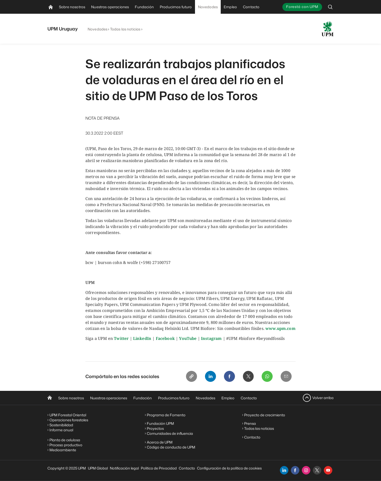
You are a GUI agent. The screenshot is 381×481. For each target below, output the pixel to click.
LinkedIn (142, 338)
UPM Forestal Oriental (67, 415)
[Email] (286, 376)
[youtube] (328, 470)
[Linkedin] (210, 376)
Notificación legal (124, 468)
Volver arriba (323, 397)
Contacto (249, 398)
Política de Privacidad (159, 468)
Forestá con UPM (302, 6)
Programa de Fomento (166, 415)
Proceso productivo (65, 445)
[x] (317, 470)
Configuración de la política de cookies (229, 468)
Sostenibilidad (61, 425)
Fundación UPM (160, 423)
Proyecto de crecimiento (264, 415)
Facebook (165, 338)
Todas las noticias (125, 29)
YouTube (187, 338)
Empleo (227, 398)
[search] (330, 7)
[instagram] (306, 470)
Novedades (97, 29)
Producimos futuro (174, 398)
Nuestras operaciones (108, 398)
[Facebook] (229, 376)
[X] (248, 376)
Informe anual (61, 430)
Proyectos (155, 428)
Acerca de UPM (160, 442)
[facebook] (295, 470)
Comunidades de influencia (170, 433)
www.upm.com (280, 328)
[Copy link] (191, 376)
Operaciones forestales (68, 420)
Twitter (121, 338)
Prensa (250, 423)
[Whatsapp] (267, 376)
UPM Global (98, 468)
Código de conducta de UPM (171, 447)
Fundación (142, 398)
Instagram (211, 338)
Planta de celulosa (64, 440)
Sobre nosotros (71, 398)
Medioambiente (62, 450)
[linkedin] (284, 470)
